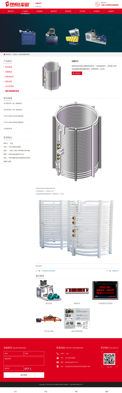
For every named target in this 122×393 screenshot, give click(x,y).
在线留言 (111, 11)
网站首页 (11, 11)
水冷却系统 (9, 86)
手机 (76, 390)
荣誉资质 (68, 11)
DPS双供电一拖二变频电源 (13, 103)
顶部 (106, 390)
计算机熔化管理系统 (48, 271)
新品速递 (8, 67)
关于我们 (82, 11)
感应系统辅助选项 (24, 54)
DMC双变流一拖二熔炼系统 (13, 110)
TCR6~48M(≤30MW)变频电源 (13, 122)
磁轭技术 (115, 271)
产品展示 (25, 11)
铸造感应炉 (9, 77)
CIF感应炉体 (8, 128)
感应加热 (8, 81)
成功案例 (39, 11)
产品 (45, 390)
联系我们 (97, 11)
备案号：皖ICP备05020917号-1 (74, 385)
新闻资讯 (54, 11)
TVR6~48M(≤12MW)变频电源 (13, 116)
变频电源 (8, 72)
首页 (15, 390)
